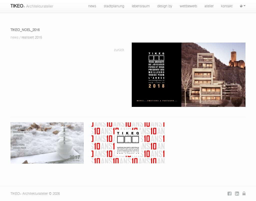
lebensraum (141, 6)
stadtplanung (114, 6)
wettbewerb (188, 6)
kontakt (226, 6)
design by (164, 6)
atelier (209, 6)
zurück (119, 50)
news (92, 6)
